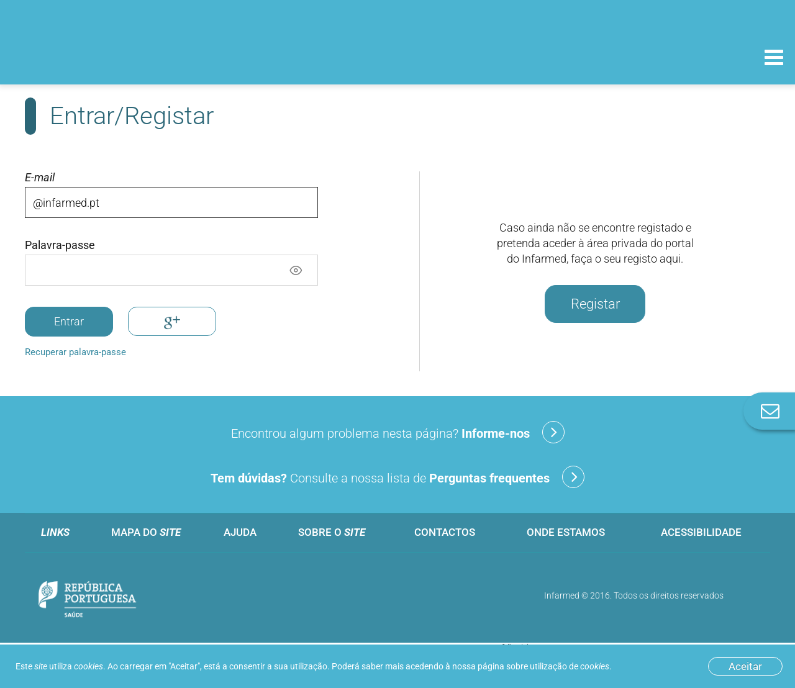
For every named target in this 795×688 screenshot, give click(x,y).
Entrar (69, 321)
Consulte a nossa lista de (397, 477)
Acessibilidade (701, 532)
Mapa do (146, 532)
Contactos (444, 532)
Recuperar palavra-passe (75, 352)
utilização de (569, 666)
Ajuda (240, 532)
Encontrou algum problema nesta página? (398, 432)
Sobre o (331, 532)
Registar (595, 304)
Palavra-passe (60, 245)
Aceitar (745, 666)
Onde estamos (566, 532)
